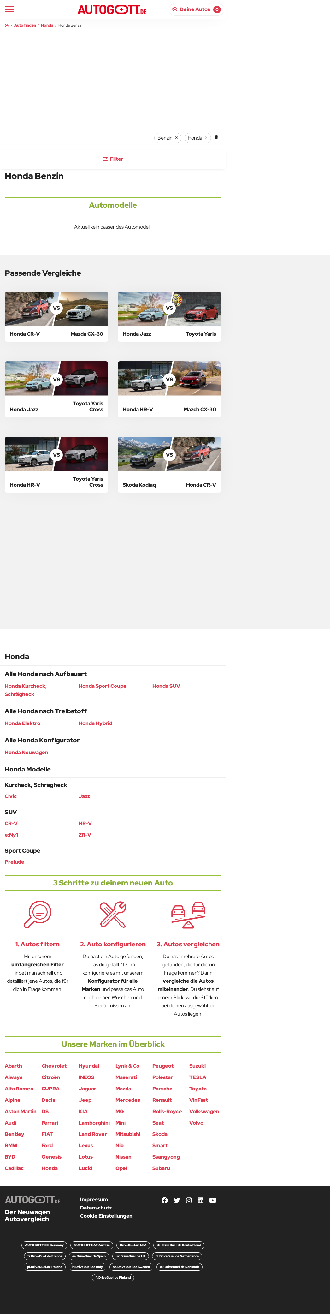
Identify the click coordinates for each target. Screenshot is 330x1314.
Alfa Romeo (19, 1088)
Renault (162, 1100)
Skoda (160, 1134)
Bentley (14, 1134)
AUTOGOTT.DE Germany (44, 1245)
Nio (119, 1145)
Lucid (85, 1168)
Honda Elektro (22, 723)
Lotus (86, 1157)
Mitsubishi (127, 1134)
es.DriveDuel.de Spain (89, 1256)
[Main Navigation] (10, 9)
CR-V (11, 823)
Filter (113, 159)
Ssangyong (166, 1157)
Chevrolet (54, 1066)
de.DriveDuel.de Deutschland (179, 1245)
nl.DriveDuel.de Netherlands (177, 1256)
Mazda (123, 1088)
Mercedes (127, 1100)
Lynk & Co (127, 1066)
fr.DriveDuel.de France (44, 1256)
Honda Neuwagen (26, 752)
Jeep (85, 1100)
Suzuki (197, 1066)
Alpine (13, 1100)
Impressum (94, 1199)
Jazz (84, 796)
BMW (11, 1145)
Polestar (162, 1077)
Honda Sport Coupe (103, 686)
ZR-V (85, 834)
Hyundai (89, 1066)
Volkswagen (204, 1111)
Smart (160, 1145)
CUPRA (51, 1088)
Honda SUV (166, 686)
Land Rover (93, 1134)
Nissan (123, 1157)
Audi (10, 1122)
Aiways (13, 1077)
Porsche (162, 1088)
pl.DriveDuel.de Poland (44, 1267)
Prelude (14, 862)
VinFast (198, 1100)
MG (119, 1111)
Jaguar (87, 1088)
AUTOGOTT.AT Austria (92, 1245)
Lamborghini (94, 1122)
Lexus (86, 1145)
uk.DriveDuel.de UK (130, 1256)
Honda (50, 1168)
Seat (158, 1122)
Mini (120, 1122)
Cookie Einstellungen (106, 1216)
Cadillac (14, 1168)
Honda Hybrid (95, 723)
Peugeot (163, 1066)
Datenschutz (96, 1207)
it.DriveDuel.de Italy (87, 1267)
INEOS (86, 1077)
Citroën (51, 1077)
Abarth (13, 1066)
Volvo (196, 1122)
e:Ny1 (11, 834)
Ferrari (50, 1122)
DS (45, 1111)
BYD (10, 1157)
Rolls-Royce (167, 1111)
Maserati (126, 1077)
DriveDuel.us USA (133, 1245)
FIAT (47, 1134)
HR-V (85, 823)
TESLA (197, 1077)
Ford (47, 1145)
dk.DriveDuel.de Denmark (179, 1267)
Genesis (52, 1157)
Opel (121, 1168)
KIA (83, 1111)
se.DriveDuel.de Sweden (131, 1267)
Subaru (161, 1168)
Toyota (198, 1088)
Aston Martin (21, 1111)
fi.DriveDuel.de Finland (113, 1277)
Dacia (48, 1100)
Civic (11, 796)
